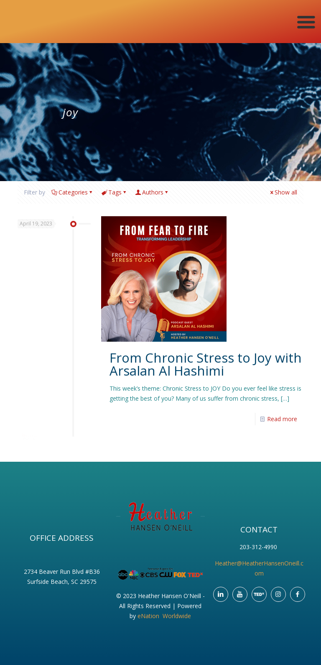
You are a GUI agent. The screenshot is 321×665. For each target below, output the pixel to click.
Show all (283, 192)
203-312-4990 (259, 547)
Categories (72, 192)
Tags (114, 192)
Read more (282, 419)
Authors (152, 192)
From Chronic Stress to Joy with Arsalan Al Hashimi (206, 364)
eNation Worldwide (164, 616)
